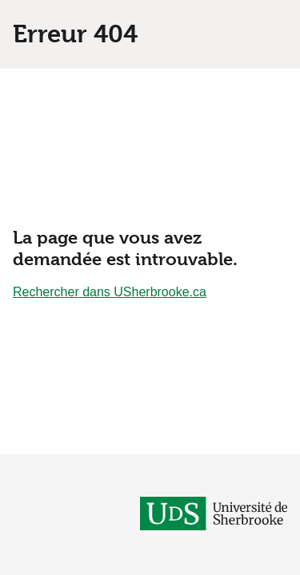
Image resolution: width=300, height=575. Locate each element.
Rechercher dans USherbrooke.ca (109, 292)
